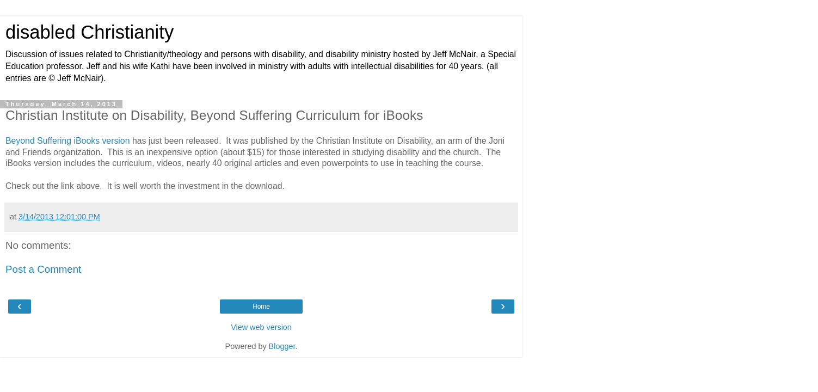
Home (261, 306)
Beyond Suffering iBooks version (67, 140)
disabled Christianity (89, 32)
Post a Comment (43, 269)
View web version (261, 327)
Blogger (282, 346)
